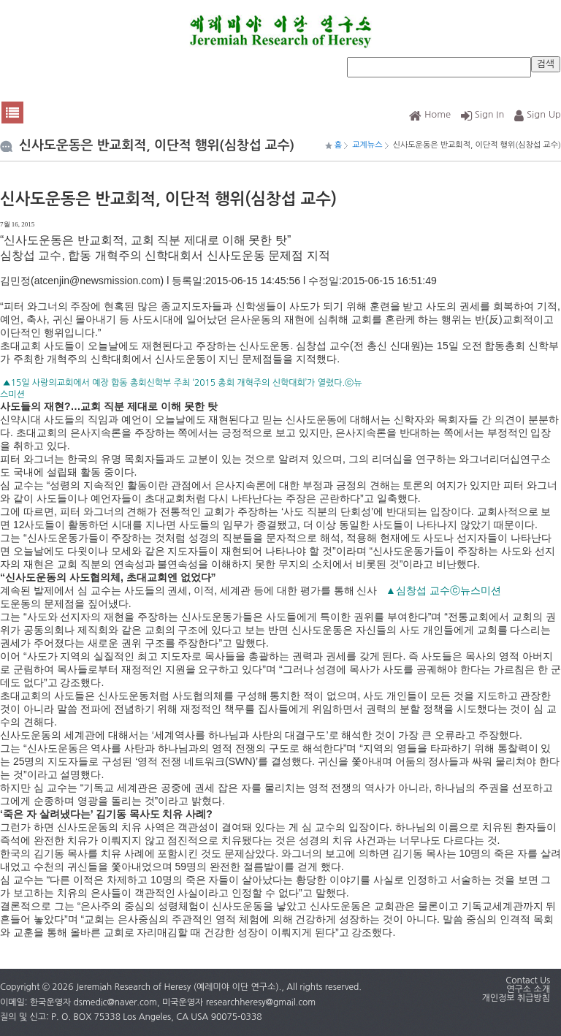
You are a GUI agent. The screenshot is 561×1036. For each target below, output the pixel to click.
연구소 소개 (528, 989)
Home (430, 114)
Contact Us (527, 980)
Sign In (483, 114)
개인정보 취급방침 (515, 998)
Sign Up (537, 114)
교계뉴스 (367, 145)
